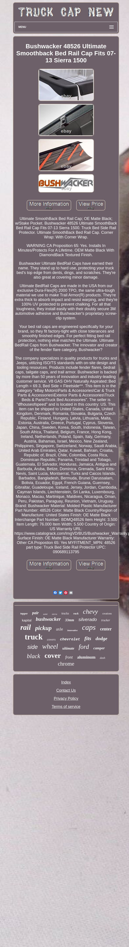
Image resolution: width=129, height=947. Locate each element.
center (106, 629)
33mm (69, 620)
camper (99, 648)
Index (66, 682)
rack (76, 613)
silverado (87, 619)
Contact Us (66, 690)
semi (45, 614)
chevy (90, 611)
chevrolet (70, 639)
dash (102, 657)
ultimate (68, 648)
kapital (26, 620)
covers (51, 639)
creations (107, 613)
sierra (54, 614)
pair (35, 613)
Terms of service (66, 706)
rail (25, 627)
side (32, 647)
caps (88, 627)
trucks (65, 613)
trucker (105, 620)
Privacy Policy (66, 698)
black (33, 656)
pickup (43, 628)
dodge (101, 638)
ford (84, 646)
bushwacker (48, 619)
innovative (72, 630)
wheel (50, 646)
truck (34, 637)
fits (88, 638)
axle (59, 629)
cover (52, 655)
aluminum (86, 657)
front (69, 657)
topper (24, 613)
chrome (66, 664)
